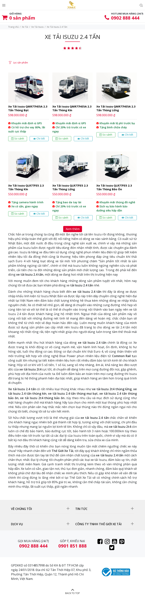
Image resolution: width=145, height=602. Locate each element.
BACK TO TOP (72, 593)
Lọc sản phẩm (20, 62)
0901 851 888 (72, 546)
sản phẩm (22, 18)
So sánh (17, 138)
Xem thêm (73, 229)
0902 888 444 (125, 18)
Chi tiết (39, 138)
